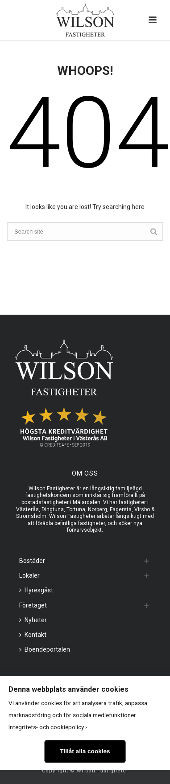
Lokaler (29, 575)
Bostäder (32, 560)
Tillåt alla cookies (85, 751)
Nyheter (33, 620)
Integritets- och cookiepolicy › (47, 727)
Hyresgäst (36, 590)
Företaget (33, 605)
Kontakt (32, 634)
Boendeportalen (44, 649)
